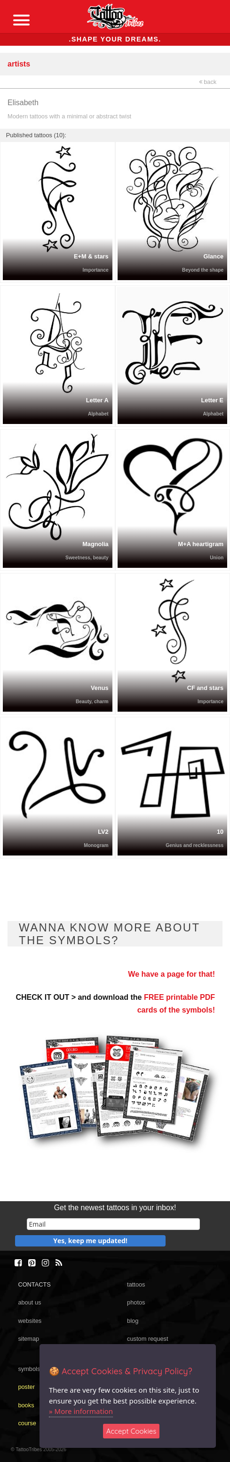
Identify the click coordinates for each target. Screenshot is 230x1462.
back (208, 81)
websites (29, 1320)
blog (132, 1320)
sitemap (28, 1338)
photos (136, 1302)
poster (26, 1386)
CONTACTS (34, 1284)
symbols (29, 1368)
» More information (81, 1411)
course (27, 1423)
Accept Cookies (131, 1431)
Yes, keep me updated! (90, 1240)
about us (29, 1302)
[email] (113, 1224)
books (26, 1405)
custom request (147, 1338)
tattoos (136, 1284)
